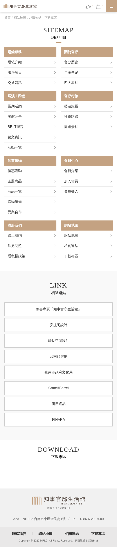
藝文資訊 (15, 137)
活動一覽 (15, 147)
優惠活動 (15, 171)
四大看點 (71, 83)
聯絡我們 (19, 534)
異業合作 (15, 212)
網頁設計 (80, 540)
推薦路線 (71, 116)
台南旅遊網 (58, 359)
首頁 (7, 18)
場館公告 (15, 116)
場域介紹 (15, 62)
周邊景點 (71, 127)
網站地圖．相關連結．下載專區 (35, 18)
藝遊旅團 (71, 106)
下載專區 (71, 256)
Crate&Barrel (58, 390)
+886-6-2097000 (91, 519)
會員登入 (71, 191)
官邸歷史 (71, 62)
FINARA (58, 422)
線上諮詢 (15, 235)
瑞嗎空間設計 (58, 343)
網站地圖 (71, 235)
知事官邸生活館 (20, 6)
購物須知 (15, 202)
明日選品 (59, 406)
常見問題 (15, 246)
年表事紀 (71, 72)
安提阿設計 (58, 327)
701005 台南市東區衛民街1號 (44, 519)
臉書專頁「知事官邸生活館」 (58, 311)
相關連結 (71, 246)
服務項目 (15, 72)
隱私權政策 (16, 256)
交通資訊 (15, 83)
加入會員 (71, 181)
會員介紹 (71, 171)
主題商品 (15, 181)
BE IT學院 (15, 127)
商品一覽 (15, 191)
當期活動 (15, 106)
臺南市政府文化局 (59, 375)
